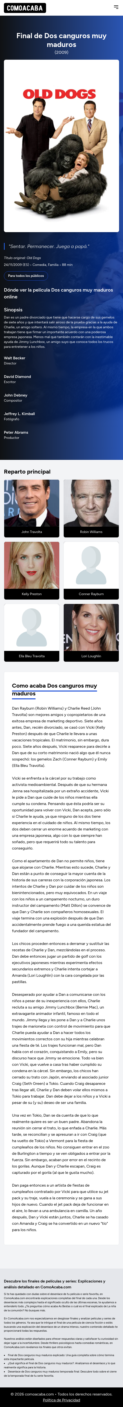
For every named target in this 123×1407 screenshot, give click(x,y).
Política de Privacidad (61, 1400)
